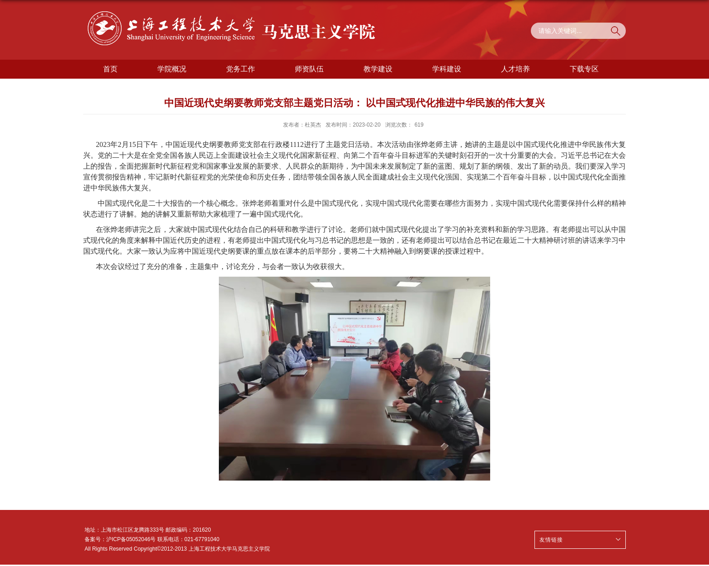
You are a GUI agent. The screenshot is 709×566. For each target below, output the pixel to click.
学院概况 (171, 69)
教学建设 (378, 69)
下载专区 (584, 69)
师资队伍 (309, 69)
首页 (110, 69)
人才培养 (515, 69)
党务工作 (240, 69)
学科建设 (446, 69)
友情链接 (551, 540)
